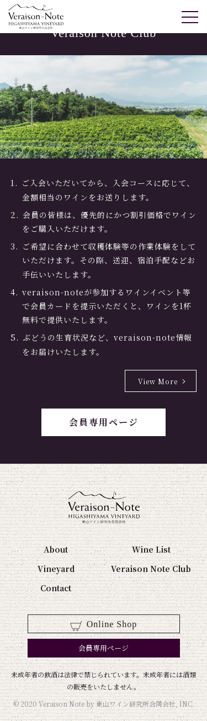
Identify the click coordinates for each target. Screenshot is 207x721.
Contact (55, 587)
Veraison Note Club (151, 568)
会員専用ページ (104, 422)
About (56, 549)
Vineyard (56, 568)
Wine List (151, 549)
